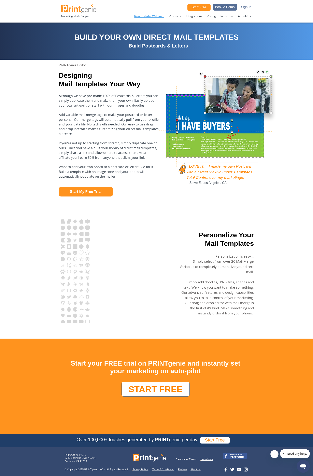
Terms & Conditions (163, 469)
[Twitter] (232, 469)
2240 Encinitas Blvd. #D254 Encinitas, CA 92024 (80, 459)
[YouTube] (239, 469)
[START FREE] (156, 389)
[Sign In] (246, 7)
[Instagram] (245, 469)
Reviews (182, 469)
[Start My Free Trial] (86, 191)
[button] (225, 7)
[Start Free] (199, 7)
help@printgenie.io (75, 454)
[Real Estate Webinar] (149, 16)
